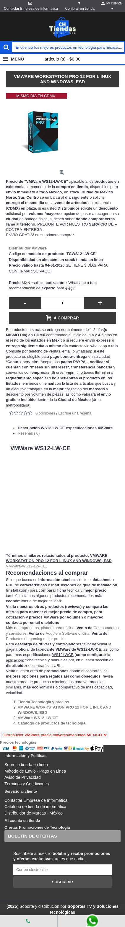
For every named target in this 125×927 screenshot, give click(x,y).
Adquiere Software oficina (67, 633)
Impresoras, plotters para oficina (47, 628)
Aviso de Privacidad (22, 777)
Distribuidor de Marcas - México (33, 813)
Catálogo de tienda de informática (35, 806)
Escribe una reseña (74, 413)
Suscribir (62, 882)
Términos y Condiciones (26, 783)
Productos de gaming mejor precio (35, 639)
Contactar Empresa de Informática (35, 800)
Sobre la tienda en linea (26, 764)
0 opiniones (45, 413)
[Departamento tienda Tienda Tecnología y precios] (43, 702)
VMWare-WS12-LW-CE (26, 566)
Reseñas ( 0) (29, 433)
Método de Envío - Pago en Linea (35, 771)
